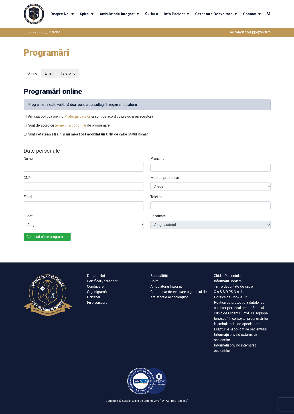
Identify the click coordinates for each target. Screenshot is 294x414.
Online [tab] (32, 73)
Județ (28, 216)
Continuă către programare (47, 237)
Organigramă (97, 292)
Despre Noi (60, 14)
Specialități (159, 276)
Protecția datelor (77, 116)
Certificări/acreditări (102, 281)
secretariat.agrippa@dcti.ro (250, 32)
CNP (27, 178)
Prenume (157, 158)
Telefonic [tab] (68, 73)
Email (28, 197)
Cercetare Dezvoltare (214, 14)
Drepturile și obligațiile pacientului (240, 329)
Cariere (151, 14)
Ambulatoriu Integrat (117, 14)
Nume (28, 158)
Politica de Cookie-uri (230, 297)
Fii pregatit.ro (97, 302)
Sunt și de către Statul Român (88, 134)
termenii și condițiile (70, 125)
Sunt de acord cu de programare (69, 125)
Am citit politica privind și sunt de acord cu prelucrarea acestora (90, 116)
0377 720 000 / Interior (42, 32)
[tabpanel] (147, 161)
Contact (249, 14)
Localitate (158, 216)
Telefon (156, 197)
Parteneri (94, 297)
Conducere (95, 286)
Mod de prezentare (165, 178)
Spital (84, 14)
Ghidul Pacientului (227, 276)
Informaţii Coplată (228, 281)
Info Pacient (174, 14)
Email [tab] (49, 73)
